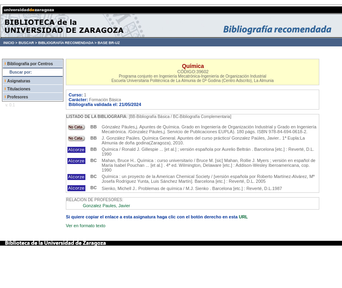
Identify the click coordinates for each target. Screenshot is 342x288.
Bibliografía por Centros (30, 64)
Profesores (17, 97)
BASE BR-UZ (109, 43)
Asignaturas (18, 81)
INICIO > (10, 43)
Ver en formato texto (85, 225)
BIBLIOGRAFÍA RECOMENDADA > (67, 43)
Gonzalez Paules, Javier (106, 205)
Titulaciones (18, 89)
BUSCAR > (27, 43)
